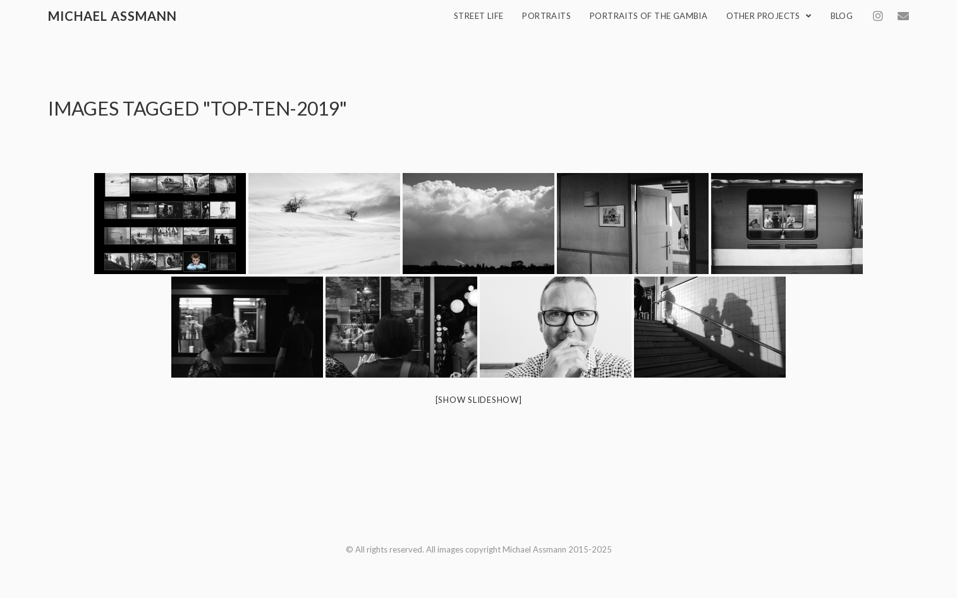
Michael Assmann (112, 15)
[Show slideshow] (479, 400)
